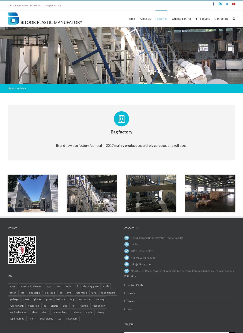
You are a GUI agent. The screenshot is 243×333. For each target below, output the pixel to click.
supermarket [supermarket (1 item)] (17, 318)
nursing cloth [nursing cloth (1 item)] (17, 305)
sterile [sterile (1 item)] (89, 312)
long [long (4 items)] (72, 299)
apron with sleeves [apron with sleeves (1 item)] (31, 286)
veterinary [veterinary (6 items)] (71, 318)
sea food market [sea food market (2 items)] (18, 312)
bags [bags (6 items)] (48, 286)
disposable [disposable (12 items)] (34, 292)
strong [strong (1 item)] (100, 312)
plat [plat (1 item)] (65, 305)
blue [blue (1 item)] (58, 286)
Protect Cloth (135, 285)
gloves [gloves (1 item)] (37, 299)
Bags (129, 309)
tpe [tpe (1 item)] (59, 318)
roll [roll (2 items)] (73, 305)
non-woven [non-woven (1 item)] (85, 299)
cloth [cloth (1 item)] (106, 286)
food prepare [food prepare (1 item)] (108, 292)
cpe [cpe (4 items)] (22, 292)
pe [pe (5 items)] (44, 305)
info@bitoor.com (52, 5)
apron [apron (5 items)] (13, 286)
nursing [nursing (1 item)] (100, 299)
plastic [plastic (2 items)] (54, 305)
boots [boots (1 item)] (68, 286)
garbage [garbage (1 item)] (14, 299)
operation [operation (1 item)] (33, 305)
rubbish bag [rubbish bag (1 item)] (98, 305)
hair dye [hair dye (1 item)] (60, 299)
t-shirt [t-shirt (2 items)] (31, 318)
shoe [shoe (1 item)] (34, 312)
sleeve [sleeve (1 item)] (77, 312)
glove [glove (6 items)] (26, 299)
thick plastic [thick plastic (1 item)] (46, 318)
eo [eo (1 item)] (61, 292)
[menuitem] (134, 18)
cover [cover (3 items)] (13, 292)
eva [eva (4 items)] (69, 292)
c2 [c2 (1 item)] (77, 286)
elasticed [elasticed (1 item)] (50, 292)
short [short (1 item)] (45, 312)
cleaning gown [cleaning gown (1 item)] (91, 286)
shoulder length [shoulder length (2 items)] (60, 312)
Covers (131, 293)
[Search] (234, 18)
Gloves (131, 301)
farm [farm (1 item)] (94, 292)
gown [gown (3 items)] (49, 299)
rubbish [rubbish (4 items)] (84, 305)
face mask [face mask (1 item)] (81, 292)
